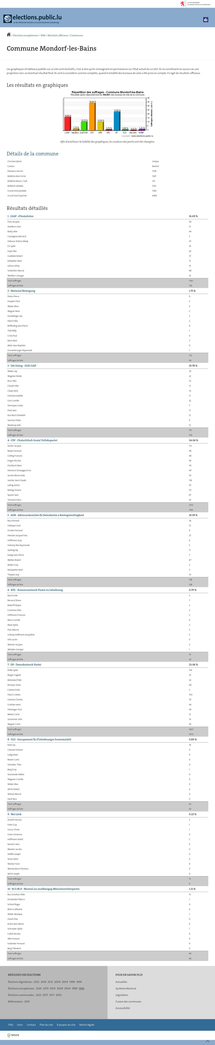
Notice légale (86, 1025)
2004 (65, 982)
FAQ (10, 1025)
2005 (58, 995)
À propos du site (66, 1025)
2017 (45, 995)
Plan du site (46, 1025)
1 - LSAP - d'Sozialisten (21, 216)
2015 (27, 1001)
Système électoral (126, 988)
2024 (39, 988)
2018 (43, 982)
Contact (31, 1025)
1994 (42, 35)
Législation (122, 995)
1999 (72, 982)
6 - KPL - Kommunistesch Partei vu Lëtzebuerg (35, 590)
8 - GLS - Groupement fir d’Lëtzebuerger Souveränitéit (39, 739)
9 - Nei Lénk (15, 814)
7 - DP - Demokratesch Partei (24, 664)
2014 (52, 988)
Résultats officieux (58, 35)
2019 (46, 988)
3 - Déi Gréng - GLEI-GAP (22, 365)
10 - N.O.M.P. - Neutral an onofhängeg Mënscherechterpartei (43, 889)
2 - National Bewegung (21, 291)
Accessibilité (123, 1008)
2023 (36, 982)
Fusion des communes (128, 1001)
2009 (57, 982)
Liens (20, 1025)
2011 (51, 995)
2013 (50, 982)
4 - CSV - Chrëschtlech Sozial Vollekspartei (32, 440)
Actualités (121, 982)
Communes (76, 35)
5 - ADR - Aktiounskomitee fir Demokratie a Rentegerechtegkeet (46, 515)
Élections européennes (25, 35)
